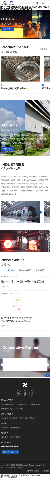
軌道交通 (4, 418)
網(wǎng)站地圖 (33, 471)
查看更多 (43, 49)
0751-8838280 (9, 446)
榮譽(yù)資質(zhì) (8, 409)
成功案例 (4, 437)
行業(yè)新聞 (25, 270)
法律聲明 (45, 471)
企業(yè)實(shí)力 (35, 404)
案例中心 (4, 433)
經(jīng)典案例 (15, 437)
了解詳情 (6, 149)
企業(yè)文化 (22, 404)
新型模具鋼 (23, 418)
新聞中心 (4, 423)
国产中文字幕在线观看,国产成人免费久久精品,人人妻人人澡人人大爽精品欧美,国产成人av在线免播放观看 (24, 8)
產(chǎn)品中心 (7, 414)
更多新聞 (39, 270)
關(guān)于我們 (7, 400)
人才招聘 (20, 409)
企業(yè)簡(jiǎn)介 (8, 404)
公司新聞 (10, 270)
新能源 (32, 418)
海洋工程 (13, 418)
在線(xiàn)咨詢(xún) (10, 452)
